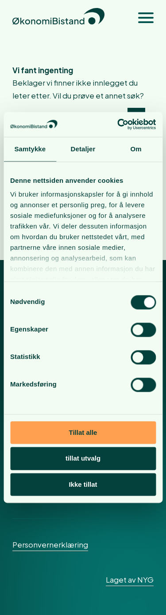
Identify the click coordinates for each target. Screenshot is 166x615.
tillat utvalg (83, 458)
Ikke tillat (83, 484)
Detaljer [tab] (83, 149)
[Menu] (141, 17)
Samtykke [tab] (30, 149)
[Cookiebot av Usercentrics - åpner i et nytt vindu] (118, 124)
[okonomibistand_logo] (68, 17)
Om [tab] (136, 149)
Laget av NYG (130, 579)
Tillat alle (83, 432)
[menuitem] (141, 17)
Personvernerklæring (50, 544)
